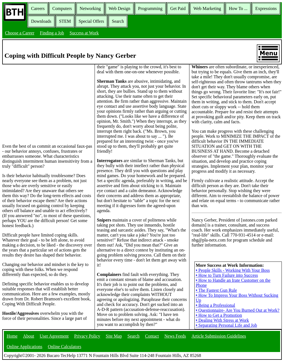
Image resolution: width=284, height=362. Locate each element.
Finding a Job (52, 33)
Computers (62, 8)
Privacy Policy (87, 336)
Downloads (41, 21)
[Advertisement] (47, 103)
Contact (152, 336)
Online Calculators (64, 346)
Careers (38, 8)
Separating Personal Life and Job (226, 325)
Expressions (266, 8)
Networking (90, 8)
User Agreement (54, 336)
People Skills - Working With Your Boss (233, 270)
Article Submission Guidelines (219, 336)
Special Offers (91, 21)
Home (12, 336)
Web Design (119, 8)
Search (118, 21)
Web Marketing (207, 8)
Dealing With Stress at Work (222, 320)
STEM (65, 21)
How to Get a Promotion (219, 315)
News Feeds (175, 336)
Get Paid (178, 8)
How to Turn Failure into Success (227, 275)
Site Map (114, 336)
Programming (150, 8)
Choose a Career (19, 33)
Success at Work (84, 33)
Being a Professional (215, 305)
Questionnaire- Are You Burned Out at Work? (238, 310)
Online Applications (24, 346)
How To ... (238, 8)
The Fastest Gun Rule (216, 290)
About (28, 336)
